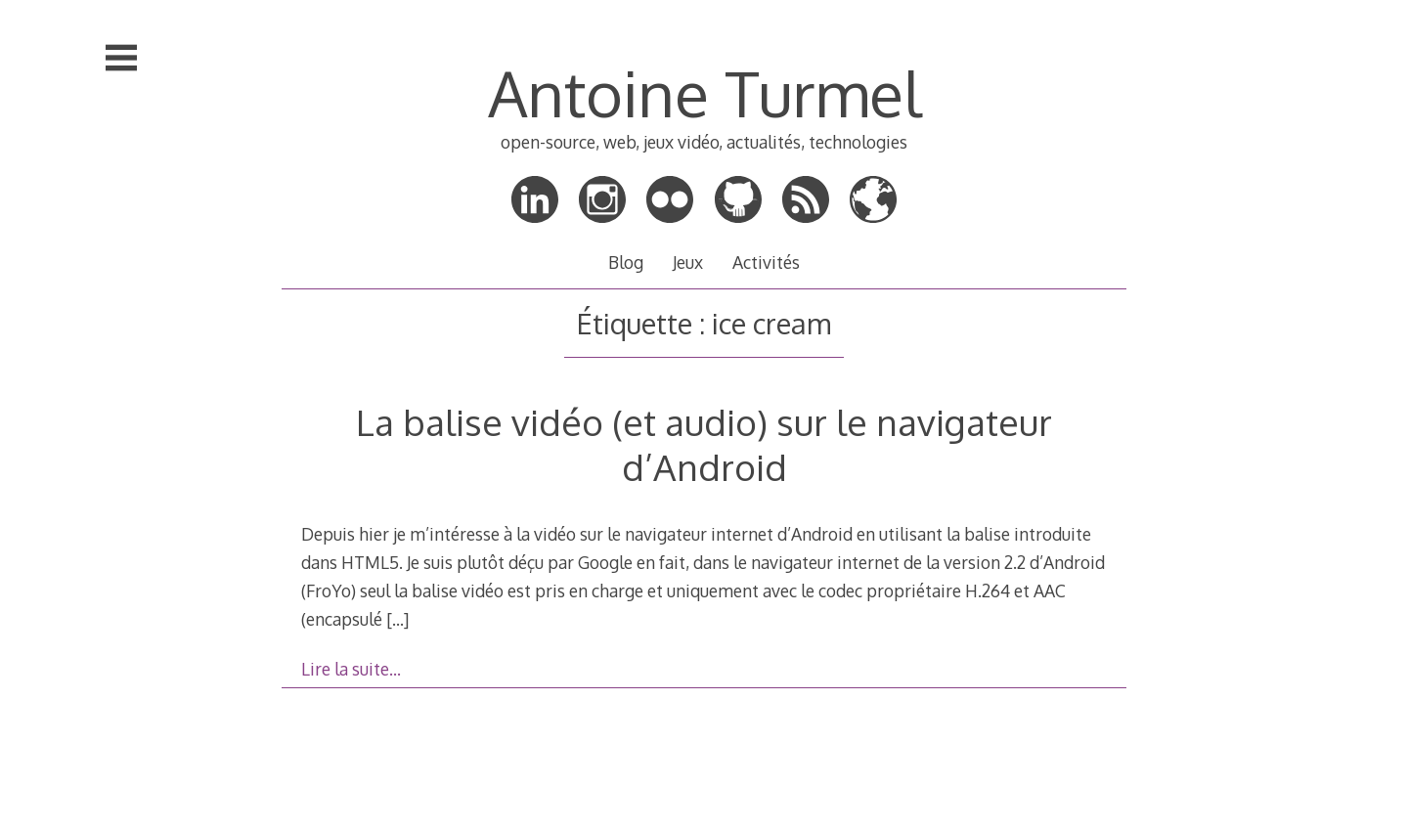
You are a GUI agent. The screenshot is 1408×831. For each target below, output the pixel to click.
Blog (625, 262)
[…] (397, 619)
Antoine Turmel (704, 92)
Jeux (688, 262)
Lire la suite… (351, 668)
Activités (766, 262)
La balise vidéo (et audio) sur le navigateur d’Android (704, 444)
